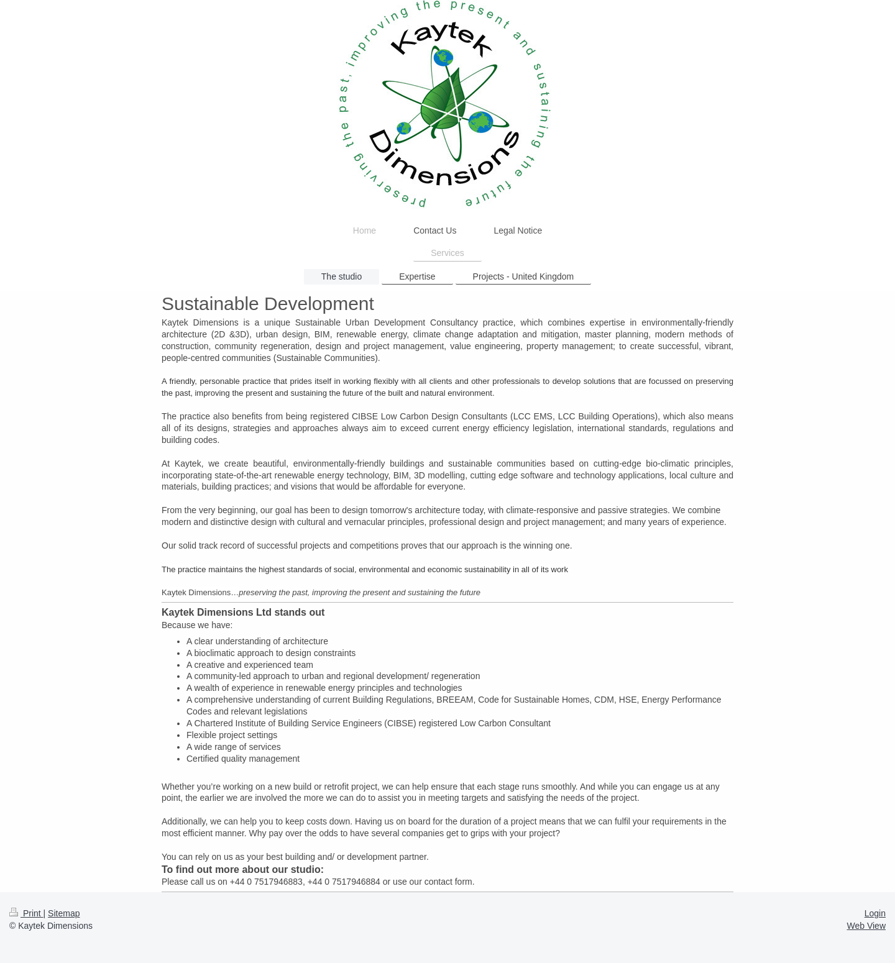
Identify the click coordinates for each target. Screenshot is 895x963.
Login (875, 913)
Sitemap (64, 913)
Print (26, 913)
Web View (866, 926)
